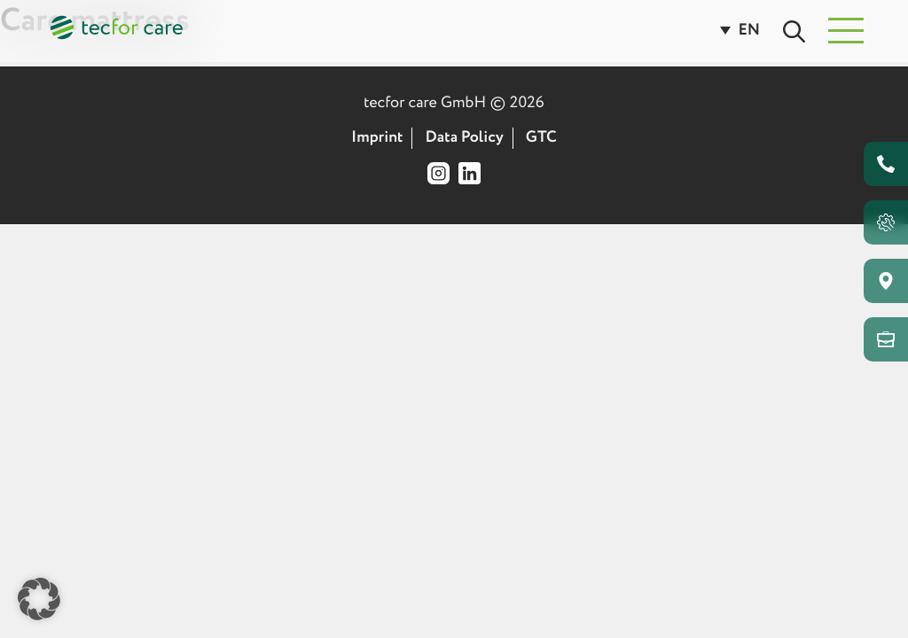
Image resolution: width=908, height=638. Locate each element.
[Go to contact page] (886, 164)
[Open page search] (803, 30)
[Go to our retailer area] (886, 339)
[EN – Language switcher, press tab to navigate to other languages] (749, 31)
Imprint (377, 138)
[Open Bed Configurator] (886, 222)
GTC (541, 138)
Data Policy (465, 138)
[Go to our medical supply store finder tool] (886, 281)
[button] (846, 31)
